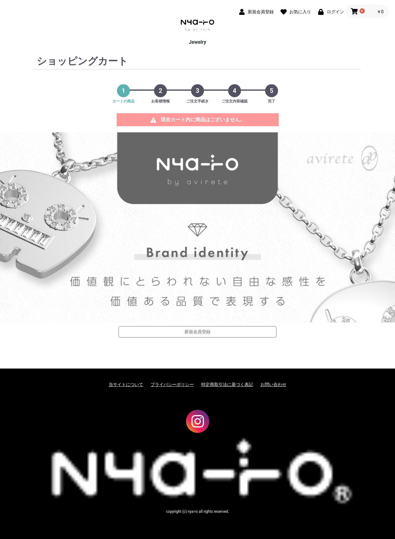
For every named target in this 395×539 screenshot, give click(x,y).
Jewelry (197, 42)
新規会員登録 (197, 331)
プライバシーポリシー (172, 384)
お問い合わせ (273, 384)
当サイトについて (126, 384)
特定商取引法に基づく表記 (227, 384)
